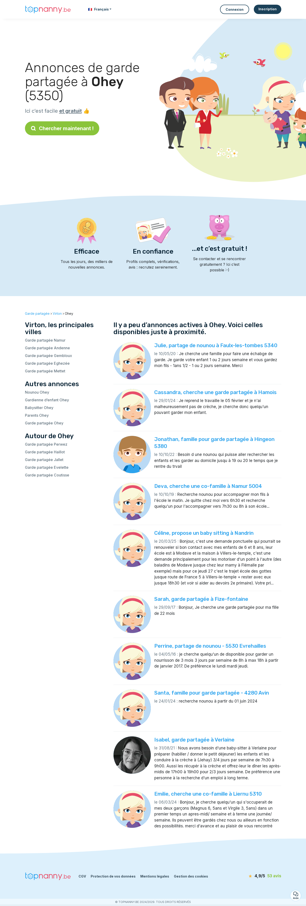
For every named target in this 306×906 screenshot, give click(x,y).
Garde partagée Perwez (46, 444)
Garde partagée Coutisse (47, 475)
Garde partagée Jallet (44, 459)
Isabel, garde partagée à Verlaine (194, 740)
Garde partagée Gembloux (48, 355)
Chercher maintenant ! (62, 128)
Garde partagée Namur (45, 340)
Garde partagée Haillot (45, 452)
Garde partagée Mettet (45, 371)
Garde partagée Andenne (47, 348)
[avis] (254, 876)
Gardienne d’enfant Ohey (47, 400)
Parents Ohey (37, 415)
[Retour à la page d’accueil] (48, 9)
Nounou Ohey (37, 392)
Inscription (267, 9)
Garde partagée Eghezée (47, 363)
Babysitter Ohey (39, 407)
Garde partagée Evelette (47, 467)
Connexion (235, 9)
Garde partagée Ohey (44, 423)
